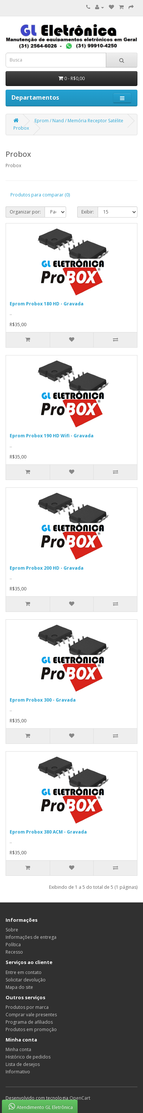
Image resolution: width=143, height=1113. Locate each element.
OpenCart (79, 1098)
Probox (21, 128)
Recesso (14, 952)
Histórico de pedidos (28, 1057)
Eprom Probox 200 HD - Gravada (47, 568)
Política (13, 944)
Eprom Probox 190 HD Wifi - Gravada (52, 436)
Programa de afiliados (29, 1022)
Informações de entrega (31, 937)
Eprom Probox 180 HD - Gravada (47, 304)
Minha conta (18, 1049)
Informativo (18, 1072)
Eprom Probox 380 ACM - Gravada (48, 832)
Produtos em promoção (31, 1029)
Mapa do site (19, 987)
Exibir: (87, 212)
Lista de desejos (23, 1064)
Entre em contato (24, 972)
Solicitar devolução (26, 980)
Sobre (12, 930)
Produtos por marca (27, 1007)
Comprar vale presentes (31, 1014)
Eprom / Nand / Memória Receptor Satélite (79, 120)
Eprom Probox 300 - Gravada (43, 700)
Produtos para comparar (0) (40, 195)
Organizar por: (25, 212)
